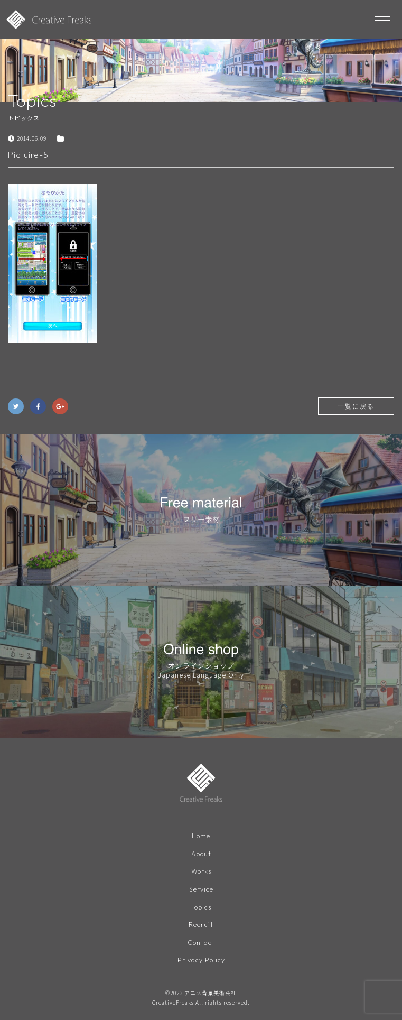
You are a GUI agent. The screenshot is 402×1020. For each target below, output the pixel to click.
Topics (201, 907)
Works (201, 871)
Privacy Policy (201, 960)
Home (201, 836)
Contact (201, 943)
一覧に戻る (356, 406)
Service (201, 889)
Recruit (201, 925)
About (201, 854)
